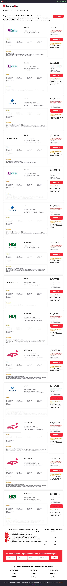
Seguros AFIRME (14, 570)
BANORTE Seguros (53, 570)
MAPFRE (14, 577)
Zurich (53, 577)
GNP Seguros (33, 573)
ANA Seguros (33, 570)
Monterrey (11, 10)
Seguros (5, 10)
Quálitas (33, 577)
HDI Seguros (53, 573)
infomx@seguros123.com (35, 584)
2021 (17, 10)
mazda (22, 10)
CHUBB (14, 573)
